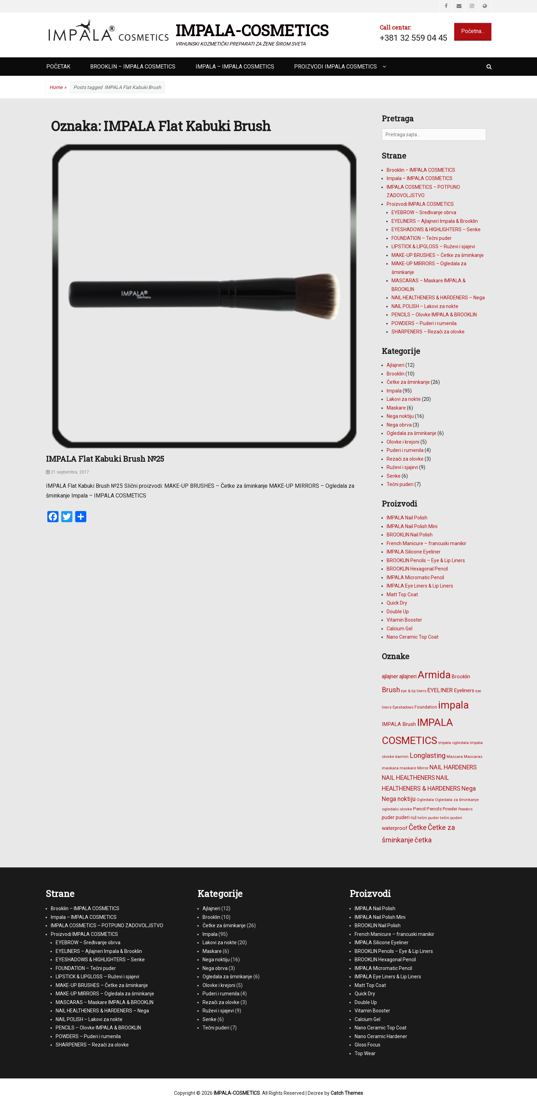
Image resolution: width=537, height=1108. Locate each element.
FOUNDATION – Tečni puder (422, 238)
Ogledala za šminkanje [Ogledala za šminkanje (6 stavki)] (457, 799)
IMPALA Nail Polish (407, 517)
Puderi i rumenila (405, 450)
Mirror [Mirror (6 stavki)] (422, 768)
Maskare (396, 408)
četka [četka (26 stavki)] (423, 840)
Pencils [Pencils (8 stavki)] (434, 808)
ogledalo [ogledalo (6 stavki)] (390, 809)
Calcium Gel (399, 628)
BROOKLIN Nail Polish (410, 534)
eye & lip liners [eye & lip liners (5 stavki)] (413, 691)
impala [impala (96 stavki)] (453, 705)
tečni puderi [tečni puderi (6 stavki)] (451, 817)
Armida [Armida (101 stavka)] (434, 675)
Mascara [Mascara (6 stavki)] (455, 756)
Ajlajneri (395, 365)
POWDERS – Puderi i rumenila (424, 323)
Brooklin (395, 374)
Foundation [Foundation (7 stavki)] (425, 707)
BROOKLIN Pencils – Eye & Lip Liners (426, 560)
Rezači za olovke (405, 459)
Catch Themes (347, 1093)
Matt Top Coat (402, 594)
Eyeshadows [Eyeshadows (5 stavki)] (403, 707)
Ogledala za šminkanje (411, 433)
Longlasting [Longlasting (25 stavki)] (427, 755)
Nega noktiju (400, 416)
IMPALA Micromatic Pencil (415, 577)
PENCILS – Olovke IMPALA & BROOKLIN (434, 314)
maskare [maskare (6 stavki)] (408, 768)
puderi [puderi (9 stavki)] (403, 817)
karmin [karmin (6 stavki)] (402, 756)
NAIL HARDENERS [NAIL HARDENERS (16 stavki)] (453, 767)
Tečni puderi (400, 484)
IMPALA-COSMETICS (252, 30)
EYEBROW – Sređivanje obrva (424, 212)
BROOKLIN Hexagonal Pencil (417, 569)
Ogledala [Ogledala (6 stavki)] (425, 799)
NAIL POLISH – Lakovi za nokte (425, 306)
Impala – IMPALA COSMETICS (235, 66)
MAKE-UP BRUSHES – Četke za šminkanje (438, 255)
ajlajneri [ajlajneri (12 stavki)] (408, 676)
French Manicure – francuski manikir (426, 543)
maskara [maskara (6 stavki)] (390, 768)
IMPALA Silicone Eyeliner (414, 552)
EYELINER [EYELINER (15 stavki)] (440, 690)
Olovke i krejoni (403, 442)
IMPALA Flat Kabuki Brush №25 (105, 459)
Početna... (472, 31)
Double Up (398, 611)
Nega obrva (399, 425)
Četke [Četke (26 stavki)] (418, 827)
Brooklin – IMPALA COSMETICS (132, 66)
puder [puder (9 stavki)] (388, 817)
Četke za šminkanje (408, 382)
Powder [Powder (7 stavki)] (450, 808)
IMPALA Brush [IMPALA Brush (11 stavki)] (399, 724)
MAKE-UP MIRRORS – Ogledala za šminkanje (105, 993)
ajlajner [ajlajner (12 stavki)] (390, 676)
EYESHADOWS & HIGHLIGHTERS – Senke (436, 229)
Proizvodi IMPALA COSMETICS (335, 66)
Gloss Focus (367, 1045)
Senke (394, 476)
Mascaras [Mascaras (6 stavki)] (473, 756)
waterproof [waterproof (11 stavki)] (395, 828)
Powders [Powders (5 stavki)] (465, 809)
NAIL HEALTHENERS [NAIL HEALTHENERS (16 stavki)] (408, 777)
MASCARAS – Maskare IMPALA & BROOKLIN (104, 1002)
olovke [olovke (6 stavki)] (406, 809)
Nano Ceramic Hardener (381, 1036)
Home (57, 87)
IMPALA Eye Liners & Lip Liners (420, 586)
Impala (394, 391)
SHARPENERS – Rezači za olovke (428, 331)
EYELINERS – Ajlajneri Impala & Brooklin (435, 221)
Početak (58, 66)
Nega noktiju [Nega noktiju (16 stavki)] (399, 798)
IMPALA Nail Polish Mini (412, 526)
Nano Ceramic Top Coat (413, 637)
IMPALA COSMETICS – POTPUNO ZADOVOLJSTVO (107, 925)
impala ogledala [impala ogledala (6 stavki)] (453, 742)
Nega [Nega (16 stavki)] (468, 788)
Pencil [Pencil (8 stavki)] (419, 808)
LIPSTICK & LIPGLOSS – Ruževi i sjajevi (433, 246)
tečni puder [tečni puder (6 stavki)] (428, 817)
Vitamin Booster (404, 620)
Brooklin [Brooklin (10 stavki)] (461, 676)
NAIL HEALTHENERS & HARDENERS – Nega (438, 297)
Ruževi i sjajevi (402, 467)
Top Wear (365, 1053)
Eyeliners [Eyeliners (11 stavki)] (464, 690)
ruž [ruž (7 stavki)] (414, 817)
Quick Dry (397, 603)
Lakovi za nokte (404, 399)
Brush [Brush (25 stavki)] (391, 690)
